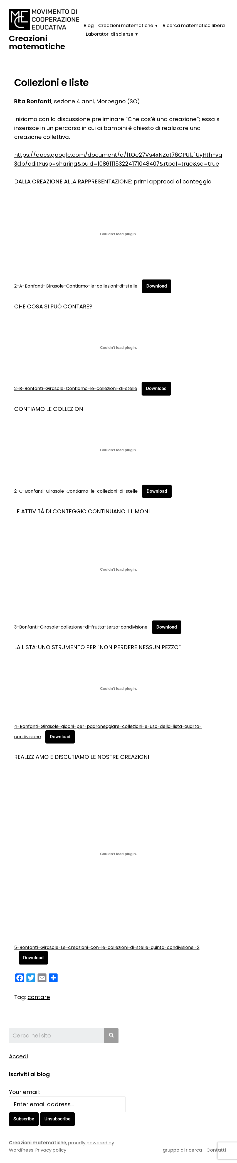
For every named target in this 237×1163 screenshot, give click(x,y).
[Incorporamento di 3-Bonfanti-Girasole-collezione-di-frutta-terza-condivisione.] (118, 569)
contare (39, 997)
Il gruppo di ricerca (180, 1150)
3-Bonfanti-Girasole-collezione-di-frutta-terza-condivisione (80, 627)
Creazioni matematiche (37, 42)
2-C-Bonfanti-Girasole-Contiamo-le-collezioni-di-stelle (76, 491)
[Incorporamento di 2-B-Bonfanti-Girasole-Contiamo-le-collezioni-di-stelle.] (118, 348)
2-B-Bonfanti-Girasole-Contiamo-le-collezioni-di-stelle (75, 388)
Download (156, 286)
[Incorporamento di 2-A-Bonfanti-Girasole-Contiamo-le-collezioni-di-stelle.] (118, 234)
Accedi (18, 1056)
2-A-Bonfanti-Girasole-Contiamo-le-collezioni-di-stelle (75, 286)
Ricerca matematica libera (194, 25)
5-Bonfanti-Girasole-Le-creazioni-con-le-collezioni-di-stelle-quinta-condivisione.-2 (106, 947)
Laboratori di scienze (110, 34)
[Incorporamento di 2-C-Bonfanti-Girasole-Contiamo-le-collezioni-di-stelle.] (118, 450)
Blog (89, 25)
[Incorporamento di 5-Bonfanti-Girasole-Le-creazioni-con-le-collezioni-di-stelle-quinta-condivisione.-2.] (118, 853)
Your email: (24, 1092)
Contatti (216, 1150)
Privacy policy (50, 1150)
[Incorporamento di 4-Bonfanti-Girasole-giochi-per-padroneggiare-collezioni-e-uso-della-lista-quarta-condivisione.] (118, 688)
